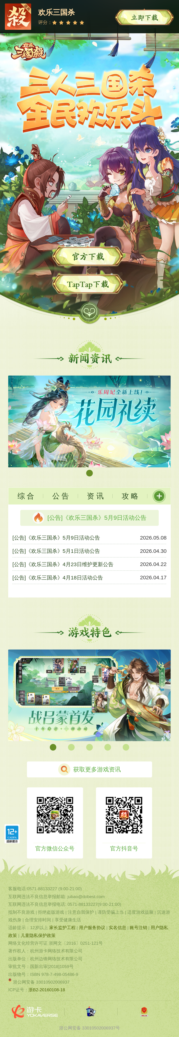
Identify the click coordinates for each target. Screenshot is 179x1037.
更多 (159, 496)
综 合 (25, 496)
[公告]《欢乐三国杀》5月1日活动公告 (56, 551)
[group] (89, 427)
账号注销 (138, 927)
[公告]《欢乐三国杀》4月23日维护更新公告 (62, 564)
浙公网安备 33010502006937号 (89, 1028)
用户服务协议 (92, 927)
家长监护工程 (62, 927)
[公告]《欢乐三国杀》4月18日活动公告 (57, 578)
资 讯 (95, 496)
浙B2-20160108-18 (46, 989)
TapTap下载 (89, 287)
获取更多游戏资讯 (89, 769)
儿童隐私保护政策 (38, 935)
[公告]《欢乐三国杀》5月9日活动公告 (89, 518)
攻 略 (130, 496)
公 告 (60, 496)
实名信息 (117, 927)
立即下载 (144, 16)
